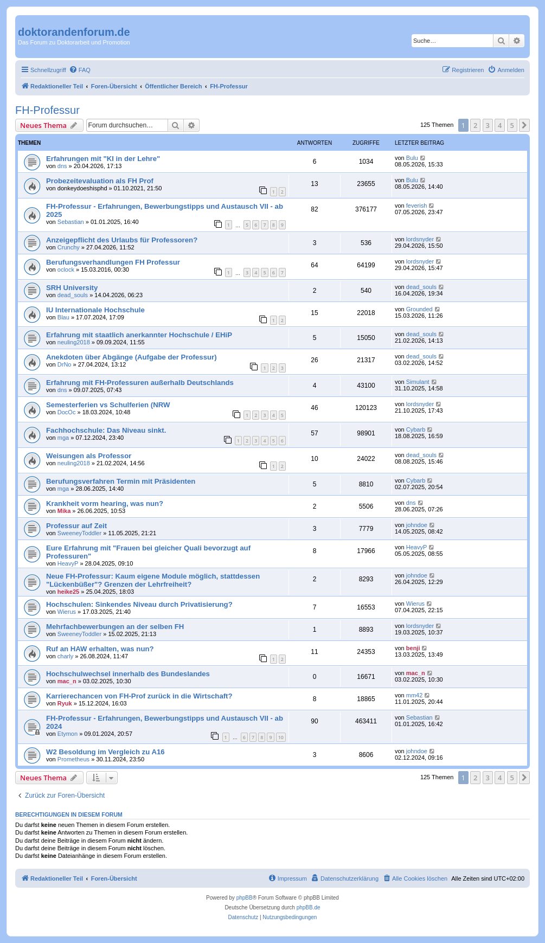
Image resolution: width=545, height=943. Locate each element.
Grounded (419, 309)
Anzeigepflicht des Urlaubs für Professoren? (121, 240)
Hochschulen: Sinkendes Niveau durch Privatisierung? (139, 604)
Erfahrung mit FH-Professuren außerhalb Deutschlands (140, 383)
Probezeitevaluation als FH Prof (99, 181)
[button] (524, 125)
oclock (65, 269)
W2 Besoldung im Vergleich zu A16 (105, 752)
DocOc (66, 412)
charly (65, 656)
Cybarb (415, 429)
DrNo (64, 364)
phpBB (244, 898)
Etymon (67, 733)
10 (281, 737)
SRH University (72, 288)
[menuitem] (80, 69)
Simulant (417, 382)
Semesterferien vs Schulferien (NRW (108, 405)
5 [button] (512, 125)
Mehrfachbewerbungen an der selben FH (115, 627)
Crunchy (68, 247)
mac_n (66, 681)
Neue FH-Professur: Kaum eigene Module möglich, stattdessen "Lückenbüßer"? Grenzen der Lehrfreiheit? (153, 580)
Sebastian (70, 222)
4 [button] (500, 125)
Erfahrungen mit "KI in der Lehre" (103, 159)
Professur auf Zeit (76, 526)
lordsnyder (420, 239)
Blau (63, 317)
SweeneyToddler (79, 533)
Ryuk (64, 703)
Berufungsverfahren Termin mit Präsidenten (120, 481)
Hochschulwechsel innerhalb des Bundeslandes (128, 674)
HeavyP (68, 563)
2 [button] (475, 125)
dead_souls (72, 295)
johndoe (416, 525)
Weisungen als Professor (88, 456)
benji (413, 648)
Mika (63, 511)
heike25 (68, 591)
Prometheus (73, 759)
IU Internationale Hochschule (95, 310)
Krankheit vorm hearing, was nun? (104, 503)
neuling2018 (73, 342)
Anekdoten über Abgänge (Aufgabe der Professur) (131, 357)
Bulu (412, 158)
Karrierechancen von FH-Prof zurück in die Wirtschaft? (139, 696)
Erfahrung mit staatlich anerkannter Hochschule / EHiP (139, 335)
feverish (416, 205)
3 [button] (488, 125)
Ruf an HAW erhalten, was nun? (100, 649)
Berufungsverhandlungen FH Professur (113, 262)
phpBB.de (308, 907)
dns (62, 166)
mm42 (414, 695)
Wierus (66, 611)
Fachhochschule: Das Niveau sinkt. (106, 430)
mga (63, 437)
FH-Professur (47, 110)
